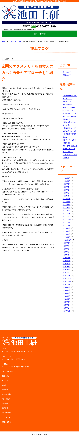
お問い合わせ (39, 33)
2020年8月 (66, 243)
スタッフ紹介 (6, 399)
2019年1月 (66, 272)
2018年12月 (67, 275)
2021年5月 (66, 234)
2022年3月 (66, 204)
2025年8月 (66, 184)
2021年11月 (67, 216)
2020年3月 (66, 257)
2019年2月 (66, 269)
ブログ (4, 385)
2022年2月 (66, 207)
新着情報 (5, 389)
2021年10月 (67, 219)
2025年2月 (66, 190)
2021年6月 (66, 231)
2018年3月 (66, 302)
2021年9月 (66, 222)
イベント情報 (6, 394)
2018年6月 (66, 293)
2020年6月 (66, 249)
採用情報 (5, 408)
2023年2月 (66, 198)
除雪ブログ (66, 75)
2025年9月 (66, 181)
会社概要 (5, 403)
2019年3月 (66, 266)
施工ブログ (66, 72)
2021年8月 (66, 225)
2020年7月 (66, 246)
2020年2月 (66, 260)
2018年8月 (66, 287)
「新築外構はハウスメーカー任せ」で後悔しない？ (69, 116)
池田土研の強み (7, 371)
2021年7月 (66, 228)
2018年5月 (66, 296)
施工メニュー (6, 376)
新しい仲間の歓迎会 (70, 146)
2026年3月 (66, 178)
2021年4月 (66, 237)
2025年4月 (66, 187)
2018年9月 (66, 284)
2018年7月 (66, 290)
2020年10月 (67, 240)
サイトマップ (6, 417)
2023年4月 (66, 196)
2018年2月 (66, 305)
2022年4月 (66, 201)
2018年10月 (67, 281)
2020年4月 (66, 255)
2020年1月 (66, 263)
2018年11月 (67, 278)
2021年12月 (67, 213)
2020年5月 (66, 252)
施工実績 (5, 380)
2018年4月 (66, 299)
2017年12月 (67, 311)
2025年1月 (66, 193)
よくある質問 (6, 412)
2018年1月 (66, 308)
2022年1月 (66, 210)
